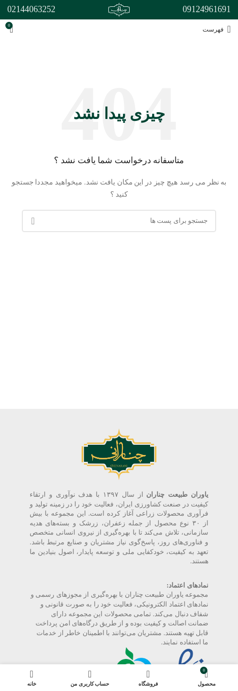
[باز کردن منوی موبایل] (217, 29)
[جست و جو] (119, 221)
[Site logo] (119, 9)
